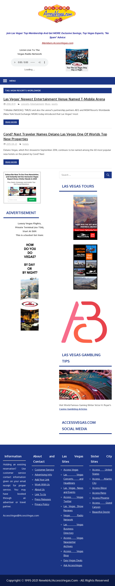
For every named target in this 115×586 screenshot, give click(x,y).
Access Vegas (70, 469)
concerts (25, 104)
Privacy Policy (42, 504)
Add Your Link (42, 479)
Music (47, 104)
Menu (12, 80)
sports (55, 104)
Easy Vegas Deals (72, 560)
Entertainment (37, 104)
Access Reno (99, 492)
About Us (40, 489)
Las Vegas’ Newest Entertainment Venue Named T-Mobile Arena (54, 99)
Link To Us (40, 494)
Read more (11, 122)
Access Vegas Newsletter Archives (73, 542)
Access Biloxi (99, 487)
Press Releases (43, 499)
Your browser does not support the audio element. (29, 62)
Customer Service (44, 469)
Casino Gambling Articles (73, 409)
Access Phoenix (100, 497)
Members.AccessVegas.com (57, 43)
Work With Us (42, 484)
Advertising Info (43, 474)
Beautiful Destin (101, 511)
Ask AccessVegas (72, 565)
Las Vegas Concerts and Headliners (73, 479)
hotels (26, 144)
